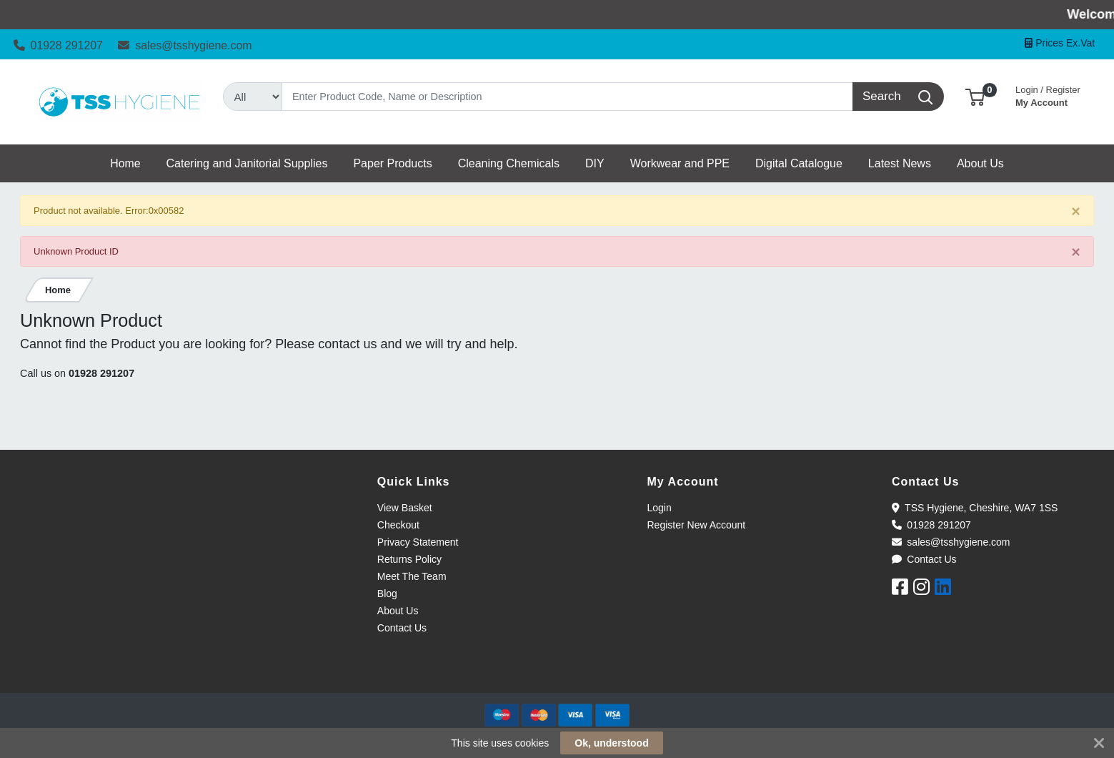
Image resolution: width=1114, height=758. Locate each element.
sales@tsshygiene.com (185, 45)
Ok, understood (611, 743)
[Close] (1075, 211)
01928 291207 (58, 45)
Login (659, 507)
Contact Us (402, 628)
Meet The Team (412, 576)
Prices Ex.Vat (1060, 43)
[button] (975, 96)
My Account (1047, 95)
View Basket (404, 507)
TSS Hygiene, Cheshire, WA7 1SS (975, 507)
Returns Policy (409, 559)
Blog (387, 593)
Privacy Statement (418, 542)
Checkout (398, 525)
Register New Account (696, 525)
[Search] (567, 96)
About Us (398, 610)
